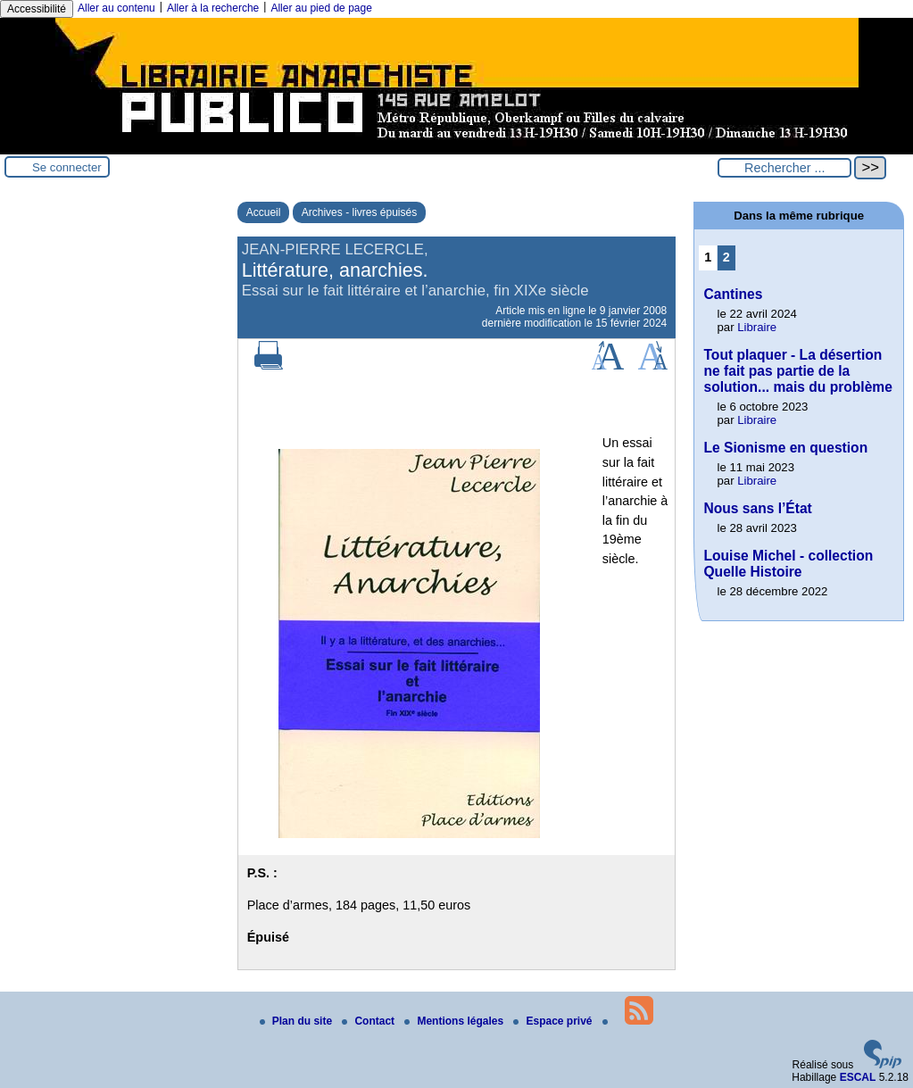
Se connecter (67, 167)
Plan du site (298, 1021)
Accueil (263, 212)
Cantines (732, 294)
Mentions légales (455, 1021)
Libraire (756, 327)
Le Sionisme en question (785, 447)
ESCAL (858, 1077)
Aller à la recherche (213, 8)
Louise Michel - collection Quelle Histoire (788, 563)
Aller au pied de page (320, 8)
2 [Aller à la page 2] (726, 257)
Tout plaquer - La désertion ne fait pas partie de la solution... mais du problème (797, 371)
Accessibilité (36, 9)
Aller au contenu (116, 8)
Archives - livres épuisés (359, 212)
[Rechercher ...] (784, 168)
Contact (369, 1021)
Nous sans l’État (757, 508)
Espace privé (553, 1021)
